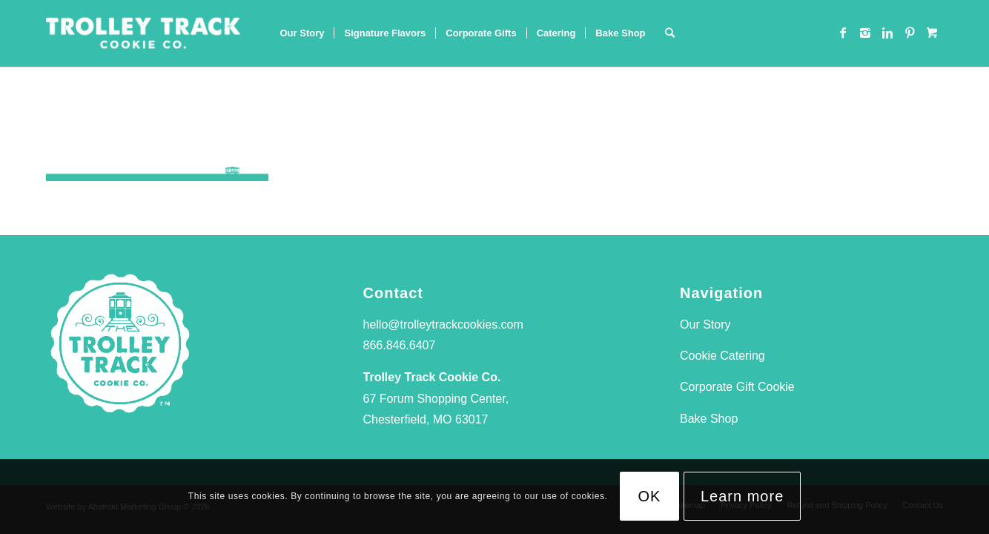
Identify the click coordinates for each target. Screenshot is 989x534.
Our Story (705, 324)
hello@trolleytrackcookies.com (443, 324)
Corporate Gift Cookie (737, 386)
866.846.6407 (399, 345)
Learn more (742, 496)
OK (649, 496)
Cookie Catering (722, 355)
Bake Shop (709, 418)
